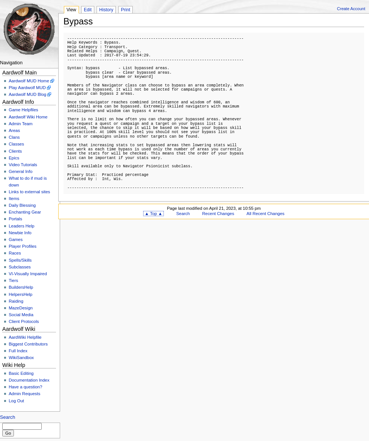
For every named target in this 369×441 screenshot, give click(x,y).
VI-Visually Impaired (28, 273)
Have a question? (25, 387)
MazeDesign (21, 308)
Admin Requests (24, 393)
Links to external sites (29, 191)
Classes (16, 144)
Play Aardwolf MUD (27, 87)
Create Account (351, 8)
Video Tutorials (23, 164)
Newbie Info (20, 232)
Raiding (16, 301)
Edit (88, 9)
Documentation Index (29, 380)
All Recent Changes (265, 213)
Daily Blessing (22, 205)
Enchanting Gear (25, 212)
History (106, 9)
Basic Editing (21, 373)
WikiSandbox (21, 357)
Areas (14, 130)
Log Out (16, 401)
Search (7, 417)
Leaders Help (21, 226)
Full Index (18, 351)
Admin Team (20, 123)
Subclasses (20, 267)
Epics (14, 158)
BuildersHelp (21, 287)
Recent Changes (218, 213)
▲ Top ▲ (153, 213)
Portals (15, 219)
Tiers (13, 280)
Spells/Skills (20, 260)
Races (15, 253)
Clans (14, 137)
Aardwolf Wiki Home (28, 117)
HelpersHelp (20, 294)
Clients (15, 151)
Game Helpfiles (23, 110)
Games (16, 239)
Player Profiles (22, 246)
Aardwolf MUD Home (29, 81)
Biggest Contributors (28, 344)
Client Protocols (24, 321)
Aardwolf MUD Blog (27, 94)
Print (125, 9)
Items (14, 198)
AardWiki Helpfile (25, 337)
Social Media (21, 314)
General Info (20, 171)
